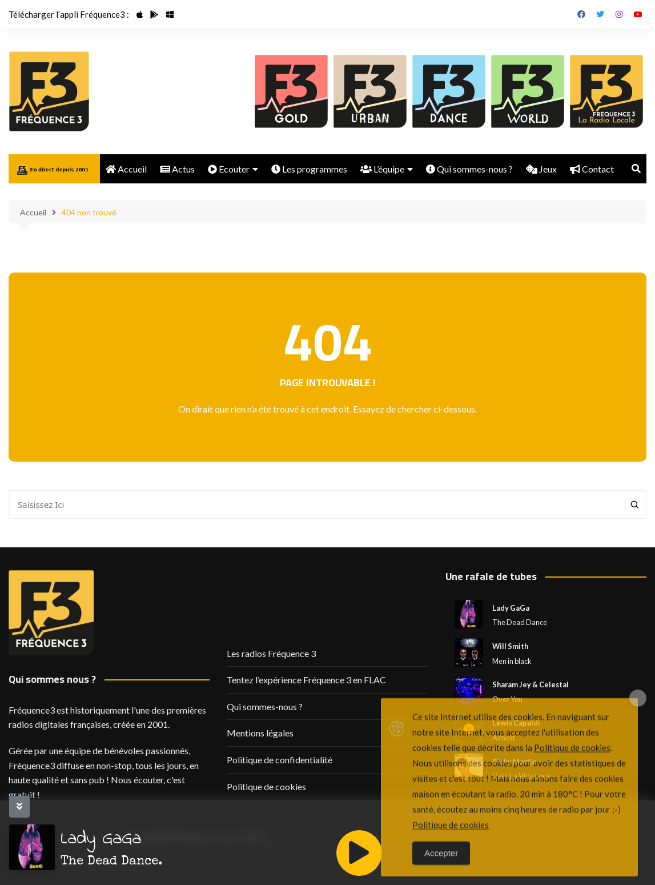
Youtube (637, 14)
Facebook (581, 14)
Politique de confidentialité (279, 759)
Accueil (126, 168)
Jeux (541, 168)
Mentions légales (260, 732)
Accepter (441, 869)
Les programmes (309, 168)
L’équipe (382, 168)
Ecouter (229, 168)
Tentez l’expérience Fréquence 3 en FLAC (306, 679)
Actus (177, 168)
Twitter (600, 14)
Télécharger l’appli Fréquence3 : (69, 14)
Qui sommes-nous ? (469, 168)
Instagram (619, 14)
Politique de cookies (266, 786)
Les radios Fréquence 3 (271, 653)
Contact (592, 168)
